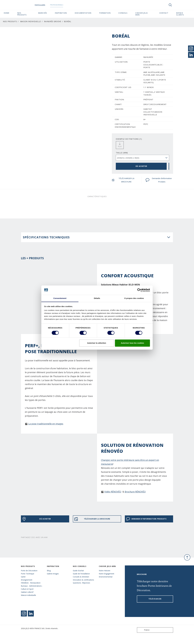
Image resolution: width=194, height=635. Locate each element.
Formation (104, 13)
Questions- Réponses (81, 583)
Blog (49, 570)
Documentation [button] (83, 13)
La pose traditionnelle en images (45, 423)
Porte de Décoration (29, 570)
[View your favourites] (177, 5)
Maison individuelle (30, 21)
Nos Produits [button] (22, 14)
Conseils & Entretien (81, 577)
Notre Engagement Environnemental (106, 575)
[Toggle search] (170, 5)
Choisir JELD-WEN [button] (141, 14)
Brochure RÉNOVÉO (135, 491)
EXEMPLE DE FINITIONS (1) (129, 139)
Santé (23, 577)
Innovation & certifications (83, 580)
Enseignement (26, 580)
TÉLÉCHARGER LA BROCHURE (123, 180)
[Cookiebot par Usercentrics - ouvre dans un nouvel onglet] (139, 290)
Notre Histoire (104, 570)
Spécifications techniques (46, 237)
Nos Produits (10, 21)
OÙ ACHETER (141, 166)
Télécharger (154, 599)
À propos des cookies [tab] (134, 298)
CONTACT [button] (163, 13)
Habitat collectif (27, 592)
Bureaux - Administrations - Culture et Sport (32, 587)
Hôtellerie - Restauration (30, 583)
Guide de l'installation (81, 573)
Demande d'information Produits (159, 180)
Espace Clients (183, 14)
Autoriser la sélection (96, 343)
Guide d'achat (78, 570)
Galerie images (53, 573)
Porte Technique (27, 573)
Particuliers (42, 5)
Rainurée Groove (52, 21)
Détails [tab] (97, 298)
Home (6, 13)
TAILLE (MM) (122, 152)
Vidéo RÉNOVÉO (112, 491)
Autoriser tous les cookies (132, 343)
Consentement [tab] (59, 298)
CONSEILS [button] (122, 13)
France (143, 630)
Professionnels (58, 5)
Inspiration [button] (61, 13)
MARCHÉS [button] (42, 13)
